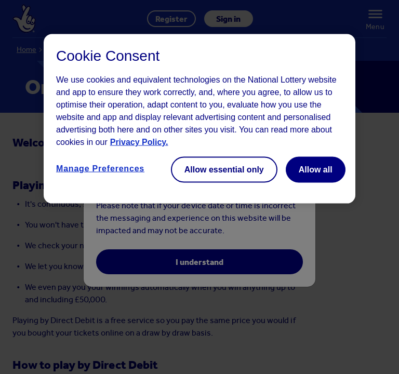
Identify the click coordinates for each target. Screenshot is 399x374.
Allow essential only (224, 169)
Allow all (315, 169)
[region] (199, 119)
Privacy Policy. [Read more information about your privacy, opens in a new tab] (139, 142)
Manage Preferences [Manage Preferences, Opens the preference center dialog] (100, 168)
